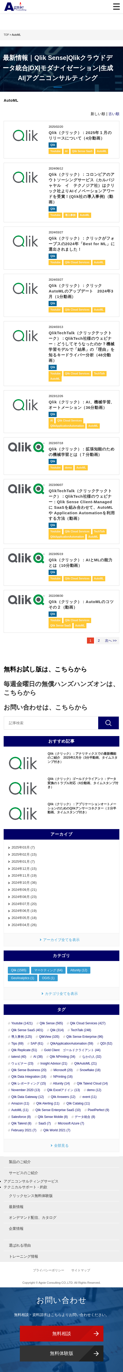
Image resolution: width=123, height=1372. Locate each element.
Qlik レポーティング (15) (28, 1083)
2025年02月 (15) (24, 854)
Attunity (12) (78, 970)
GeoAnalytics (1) (22, 978)
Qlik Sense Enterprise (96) (84, 1037)
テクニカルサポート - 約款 (25, 1187)
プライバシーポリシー (49, 1270)
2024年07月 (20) (24, 904)
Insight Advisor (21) (53, 1063)
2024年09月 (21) (24, 890)
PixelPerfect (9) (98, 1110)
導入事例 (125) (21, 1037)
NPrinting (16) (63, 1076)
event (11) (90, 1097)
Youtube (55, 151)
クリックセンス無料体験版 (31, 1196)
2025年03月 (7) (23, 847)
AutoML (102, 151)
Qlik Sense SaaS (82, 151)
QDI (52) (106, 1043)
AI (66, 151)
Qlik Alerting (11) (48, 1103)
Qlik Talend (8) (21, 1123)
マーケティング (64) (48, 970)
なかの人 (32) (91, 1056)
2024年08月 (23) (24, 897)
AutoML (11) (19, 1110)
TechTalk (99, 373)
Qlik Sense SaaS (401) (27, 1030)
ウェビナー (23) (22, 1063)
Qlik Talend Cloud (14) (92, 1083)
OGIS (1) (48, 978)
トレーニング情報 (23, 1256)
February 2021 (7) (23, 1130)
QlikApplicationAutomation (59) (71, 1043)
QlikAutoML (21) (85, 1063)
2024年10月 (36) (24, 883)
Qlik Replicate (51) (24, 1050)
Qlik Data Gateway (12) (27, 1097)
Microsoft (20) (63, 1070)
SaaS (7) (44, 1123)
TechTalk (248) (81, 1030)
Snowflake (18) (90, 1070)
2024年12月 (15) (24, 869)
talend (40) (18, 1056)
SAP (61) (37, 1043)
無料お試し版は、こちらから (45, 669)
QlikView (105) (49, 1037)
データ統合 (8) (85, 1117)
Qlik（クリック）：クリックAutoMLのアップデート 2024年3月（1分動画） (81, 291)
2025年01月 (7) (23, 862)
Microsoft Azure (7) (71, 1123)
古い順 (113, 114)
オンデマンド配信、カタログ (32, 1217)
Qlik (52, 144)
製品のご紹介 (20, 1162)
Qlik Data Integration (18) (28, 1076)
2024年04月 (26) (24, 925)
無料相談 (61, 1333)
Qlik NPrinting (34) (62, 1056)
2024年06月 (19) (24, 911)
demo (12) (94, 1090)
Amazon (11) (20, 1103)
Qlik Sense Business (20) (28, 1070)
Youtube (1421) (22, 1023)
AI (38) (38, 1056)
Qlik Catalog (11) (78, 1103)
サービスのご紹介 (23, 1173)
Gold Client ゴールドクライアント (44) (72, 1050)
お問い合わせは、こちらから (46, 707)
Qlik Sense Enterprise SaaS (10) (58, 1110)
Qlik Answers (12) (63, 1097)
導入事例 (70, 215)
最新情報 (16, 1207)
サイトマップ (80, 1270)
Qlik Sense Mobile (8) (53, 1117)
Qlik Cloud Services (77, 262)
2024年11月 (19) (24, 875)
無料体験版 (61, 1353)
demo (68, 467)
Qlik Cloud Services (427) (88, 1023)
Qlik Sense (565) (51, 1023)
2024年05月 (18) (24, 918)
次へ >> (111, 641)
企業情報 (16, 1228)
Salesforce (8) (21, 1117)
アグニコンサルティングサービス (31, 1181)
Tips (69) (17, 1043)
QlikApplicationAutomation (67, 425)
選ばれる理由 (20, 1245)
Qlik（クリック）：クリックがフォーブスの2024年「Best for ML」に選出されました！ (82, 243)
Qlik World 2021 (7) (56, 1130)
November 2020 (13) (25, 1090)
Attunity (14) (61, 1083)
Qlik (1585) (18, 970)
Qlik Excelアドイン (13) (63, 1090)
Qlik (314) (57, 1030)
